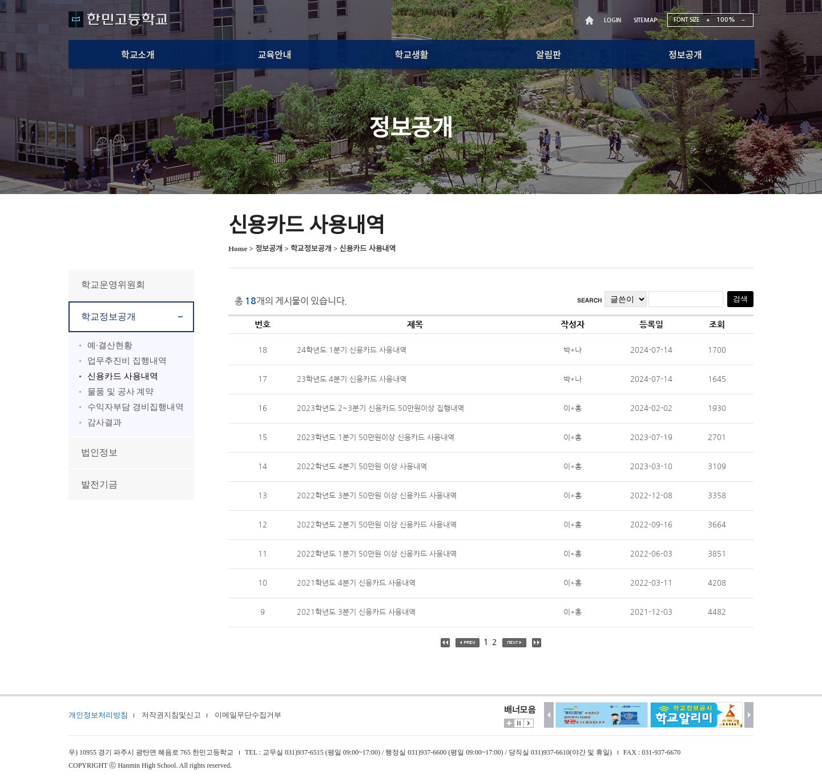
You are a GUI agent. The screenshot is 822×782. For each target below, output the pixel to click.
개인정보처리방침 (98, 715)
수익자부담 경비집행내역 (135, 407)
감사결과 (104, 422)
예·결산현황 (109, 345)
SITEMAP (645, 20)
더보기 (509, 723)
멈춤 (519, 723)
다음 (749, 715)
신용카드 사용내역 (122, 376)
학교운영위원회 (113, 284)
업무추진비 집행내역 (127, 360)
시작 (528, 723)
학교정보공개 (108, 316)
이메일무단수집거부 (248, 715)
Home (237, 248)
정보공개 (269, 248)
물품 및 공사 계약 (120, 391)
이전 (549, 715)
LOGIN (612, 20)
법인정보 (99, 452)
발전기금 (99, 484)
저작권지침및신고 (171, 715)
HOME (591, 20)
